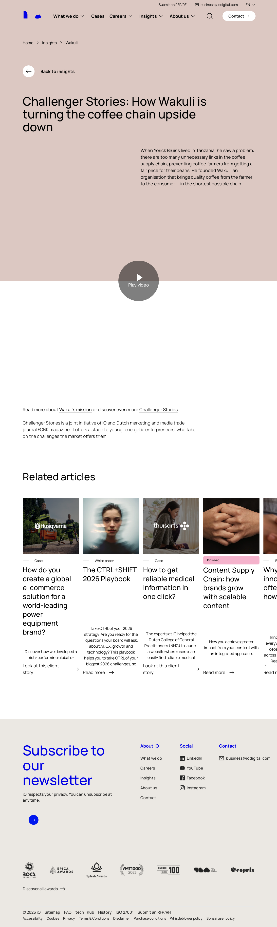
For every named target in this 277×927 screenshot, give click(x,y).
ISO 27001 (125, 912)
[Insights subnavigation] (161, 16)
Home (28, 42)
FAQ (68, 912)
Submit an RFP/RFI (173, 4)
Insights (148, 16)
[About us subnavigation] (193, 16)
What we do (65, 16)
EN (251, 4)
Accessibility (33, 918)
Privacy (69, 918)
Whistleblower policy (186, 918)
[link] (51, 587)
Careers (118, 16)
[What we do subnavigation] (82, 16)
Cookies (53, 918)
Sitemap (52, 912)
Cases (98, 16)
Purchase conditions (150, 918)
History (105, 912)
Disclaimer (121, 918)
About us (179, 16)
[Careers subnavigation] (130, 16)
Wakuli (72, 42)
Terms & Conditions (94, 918)
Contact (148, 797)
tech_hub (84, 912)
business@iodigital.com (216, 4)
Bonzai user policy (220, 918)
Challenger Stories (158, 409)
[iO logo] (35, 11)
